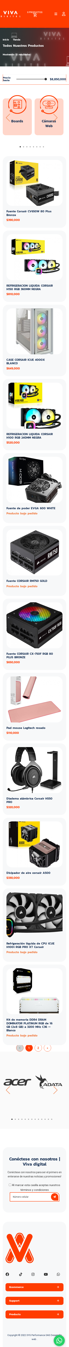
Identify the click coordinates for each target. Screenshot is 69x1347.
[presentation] (8, 118)
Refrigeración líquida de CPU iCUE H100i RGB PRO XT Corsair (30, 945)
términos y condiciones (34, 1190)
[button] (20, 146)
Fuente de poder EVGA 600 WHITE (30, 508)
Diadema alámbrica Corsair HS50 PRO (29, 800)
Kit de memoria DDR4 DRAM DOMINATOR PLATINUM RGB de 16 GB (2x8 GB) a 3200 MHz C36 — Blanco (29, 1024)
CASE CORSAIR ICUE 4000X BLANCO (25, 361)
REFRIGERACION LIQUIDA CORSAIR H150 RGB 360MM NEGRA (29, 287)
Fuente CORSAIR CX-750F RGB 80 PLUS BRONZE (29, 655)
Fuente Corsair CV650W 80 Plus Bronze (29, 213)
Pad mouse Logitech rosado (25, 728)
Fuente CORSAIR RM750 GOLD (26, 581)
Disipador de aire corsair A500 (28, 873)
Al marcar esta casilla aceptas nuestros (34, 1187)
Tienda (16, 39)
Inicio (6, 39)
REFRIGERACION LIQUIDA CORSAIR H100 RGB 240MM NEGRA (29, 436)
